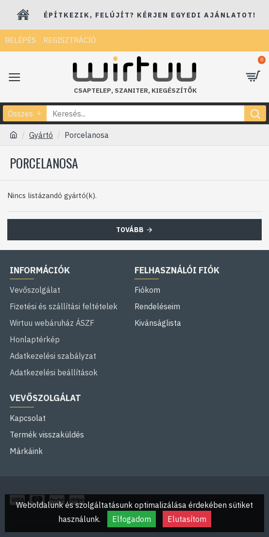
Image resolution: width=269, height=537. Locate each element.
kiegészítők (174, 90)
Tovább (130, 229)
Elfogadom (131, 519)
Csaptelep (92, 90)
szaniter (131, 90)
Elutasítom (187, 519)
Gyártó (41, 135)
